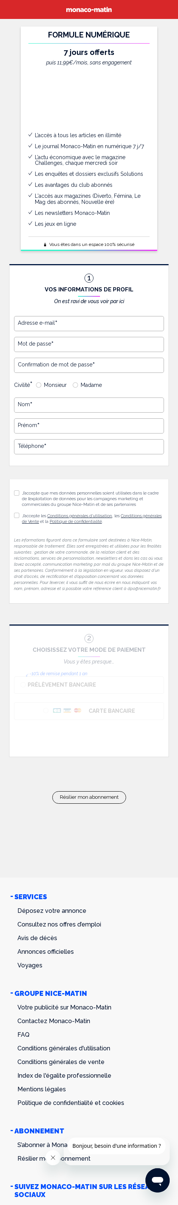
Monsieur (55, 385)
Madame (91, 385)
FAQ (23, 1034)
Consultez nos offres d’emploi (59, 924)
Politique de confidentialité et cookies (70, 1102)
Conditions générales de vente (61, 1062)
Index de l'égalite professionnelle (64, 1075)
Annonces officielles (45, 951)
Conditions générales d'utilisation (63, 1048)
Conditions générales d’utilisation (79, 515)
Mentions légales (41, 1089)
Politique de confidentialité (76, 521)
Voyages (29, 965)
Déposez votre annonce (51, 910)
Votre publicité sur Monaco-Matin (64, 1007)
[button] (16, 515)
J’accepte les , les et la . (92, 518)
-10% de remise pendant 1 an (58, 673)
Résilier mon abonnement (89, 797)
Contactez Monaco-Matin (53, 1021)
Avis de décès (37, 938)
